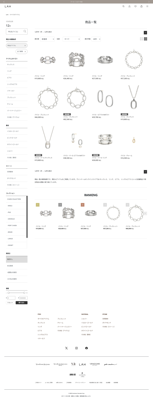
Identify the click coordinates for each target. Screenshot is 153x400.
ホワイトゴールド (13, 144)
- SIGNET (10, 245)
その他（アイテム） (13, 117)
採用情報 (116, 382)
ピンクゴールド (12, 138)
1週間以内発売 (12, 272)
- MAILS (9, 206)
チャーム (10, 104)
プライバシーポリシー (80, 382)
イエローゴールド (13, 131)
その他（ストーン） (13, 185)
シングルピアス (12, 84)
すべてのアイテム (15, 14)
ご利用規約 (68, 382)
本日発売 (10, 266)
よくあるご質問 (48, 382)
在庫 (58, 39)
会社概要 (108, 382)
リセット (10, 303)
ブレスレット (11, 97)
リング (9, 71)
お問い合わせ (59, 382)
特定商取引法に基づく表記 (95, 382)
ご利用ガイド (38, 382)
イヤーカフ (10, 91)
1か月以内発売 (12, 279)
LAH (7, 14)
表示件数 (87, 39)
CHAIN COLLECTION (14, 199)
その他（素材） (12, 158)
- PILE (9, 212)
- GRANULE (11, 219)
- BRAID (9, 232)
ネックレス (10, 65)
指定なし (10, 259)
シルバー (10, 151)
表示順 (37, 39)
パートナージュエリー (14, 111)
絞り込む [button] (21, 303)
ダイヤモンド (11, 178)
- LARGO (10, 239)
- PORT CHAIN (12, 225)
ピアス (9, 78)
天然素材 (10, 172)
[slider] (8, 293)
